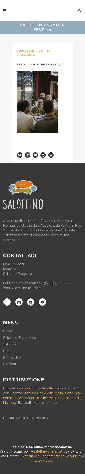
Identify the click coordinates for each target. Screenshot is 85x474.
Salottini (9, 344)
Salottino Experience (19, 338)
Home (8, 331)
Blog (7, 351)
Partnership (12, 357)
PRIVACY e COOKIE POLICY (26, 418)
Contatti (9, 364)
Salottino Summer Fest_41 (40, 64)
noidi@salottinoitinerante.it (23, 288)
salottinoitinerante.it (40, 388)
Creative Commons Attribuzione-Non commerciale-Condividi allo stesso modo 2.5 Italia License (42, 398)
